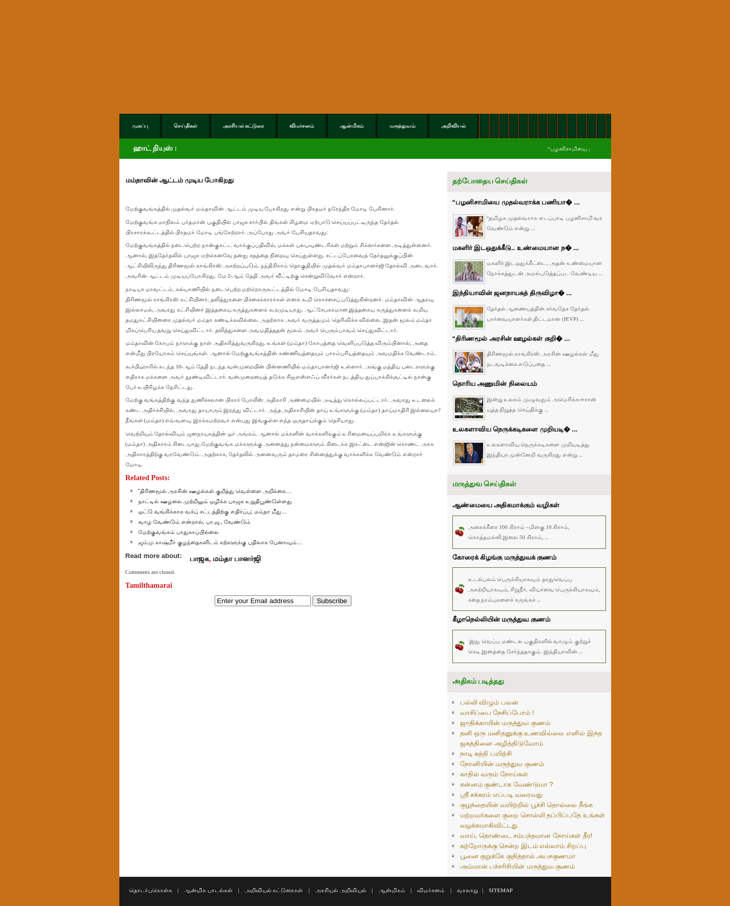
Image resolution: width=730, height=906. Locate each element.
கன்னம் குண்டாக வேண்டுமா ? (506, 784)
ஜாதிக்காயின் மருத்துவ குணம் (505, 723)
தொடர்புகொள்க (150, 890)
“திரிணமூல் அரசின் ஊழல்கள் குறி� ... (511, 338)
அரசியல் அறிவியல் (340, 890)
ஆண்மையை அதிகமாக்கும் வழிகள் (505, 505)
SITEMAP (501, 890)
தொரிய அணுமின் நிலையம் (494, 383)
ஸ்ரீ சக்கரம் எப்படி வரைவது (501, 794)
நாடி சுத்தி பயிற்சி (486, 753)
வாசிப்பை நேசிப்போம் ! (497, 712)
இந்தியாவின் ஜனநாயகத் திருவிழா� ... (512, 293)
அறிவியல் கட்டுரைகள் (274, 890)
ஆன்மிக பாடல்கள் (208, 890)
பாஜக (199, 558)
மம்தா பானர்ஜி (237, 558)
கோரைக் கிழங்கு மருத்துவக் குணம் (504, 557)
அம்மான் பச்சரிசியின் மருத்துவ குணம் (517, 866)
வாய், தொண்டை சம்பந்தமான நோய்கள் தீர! (526, 835)
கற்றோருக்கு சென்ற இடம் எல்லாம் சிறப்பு (523, 846)
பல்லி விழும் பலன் (489, 702)
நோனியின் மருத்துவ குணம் (502, 764)
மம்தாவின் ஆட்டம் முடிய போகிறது (180, 180)
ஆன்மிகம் (392, 890)
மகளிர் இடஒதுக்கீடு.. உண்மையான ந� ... (515, 248)
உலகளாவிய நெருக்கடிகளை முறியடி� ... (515, 429)
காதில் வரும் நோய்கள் (494, 774)
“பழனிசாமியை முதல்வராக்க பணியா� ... (516, 202)
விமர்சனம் (431, 890)
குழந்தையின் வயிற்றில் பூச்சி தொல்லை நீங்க (526, 805)
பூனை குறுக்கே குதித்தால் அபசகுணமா (518, 856)
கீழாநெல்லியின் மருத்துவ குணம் (501, 619)
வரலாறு (467, 890)
